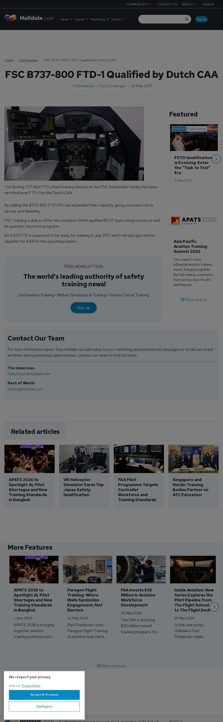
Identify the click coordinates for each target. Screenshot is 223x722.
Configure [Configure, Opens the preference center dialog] (44, 716)
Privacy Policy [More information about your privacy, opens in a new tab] (31, 695)
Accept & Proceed (44, 704)
